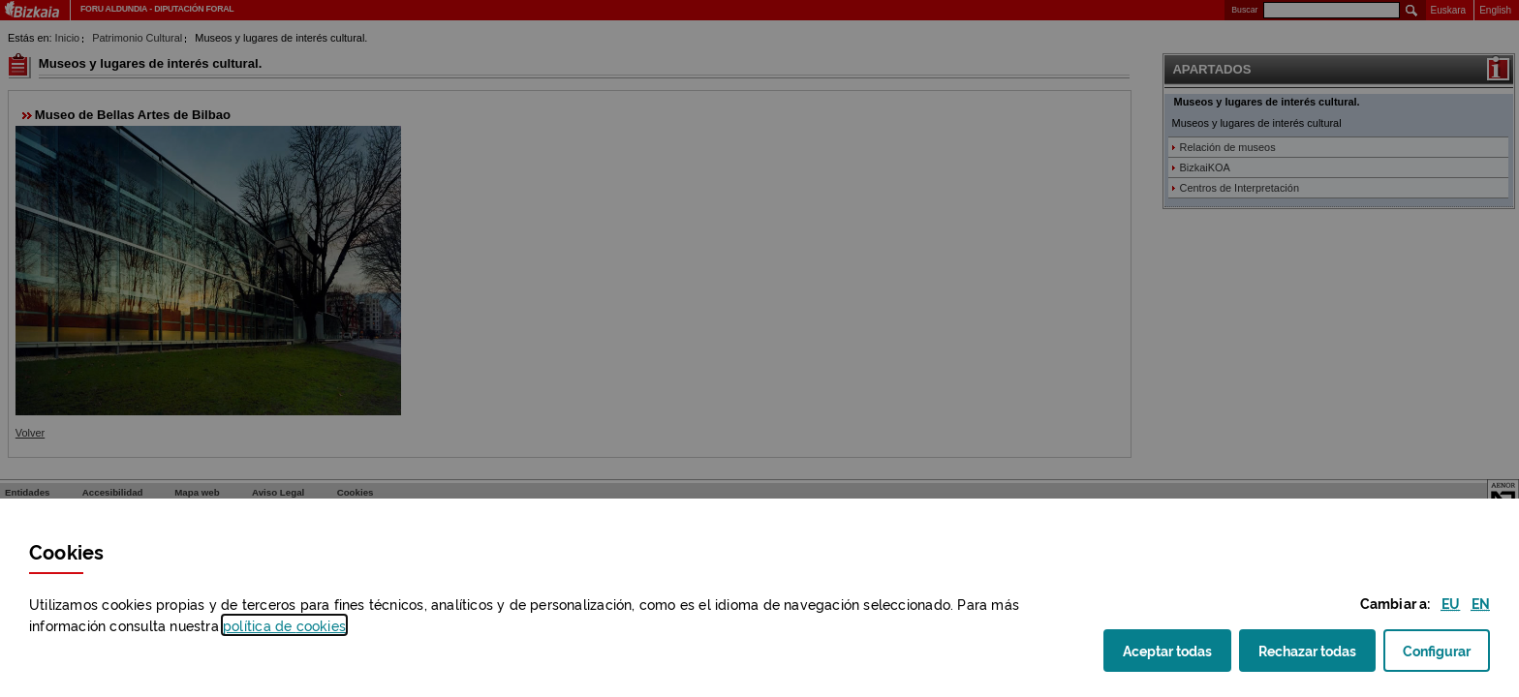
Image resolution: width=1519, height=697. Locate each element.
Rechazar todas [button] (1317, 656)
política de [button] (284, 625)
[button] (1451, 602)
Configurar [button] (1446, 656)
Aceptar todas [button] (1177, 656)
